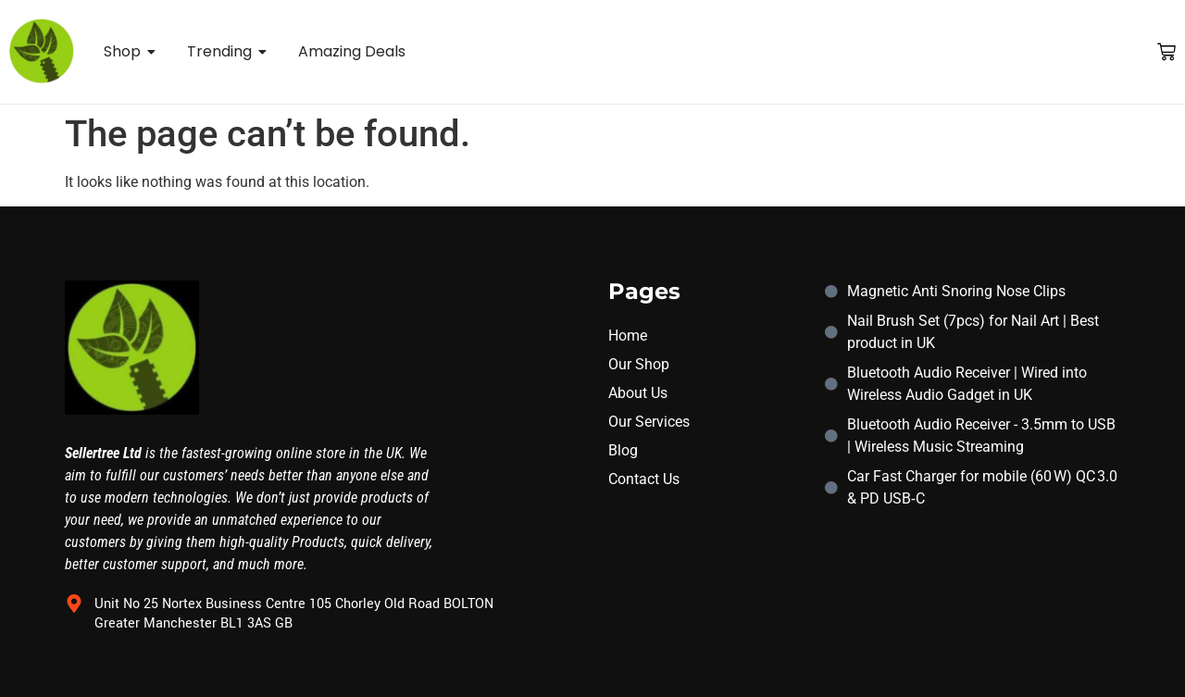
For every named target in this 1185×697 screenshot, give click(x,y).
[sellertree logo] (41, 51)
